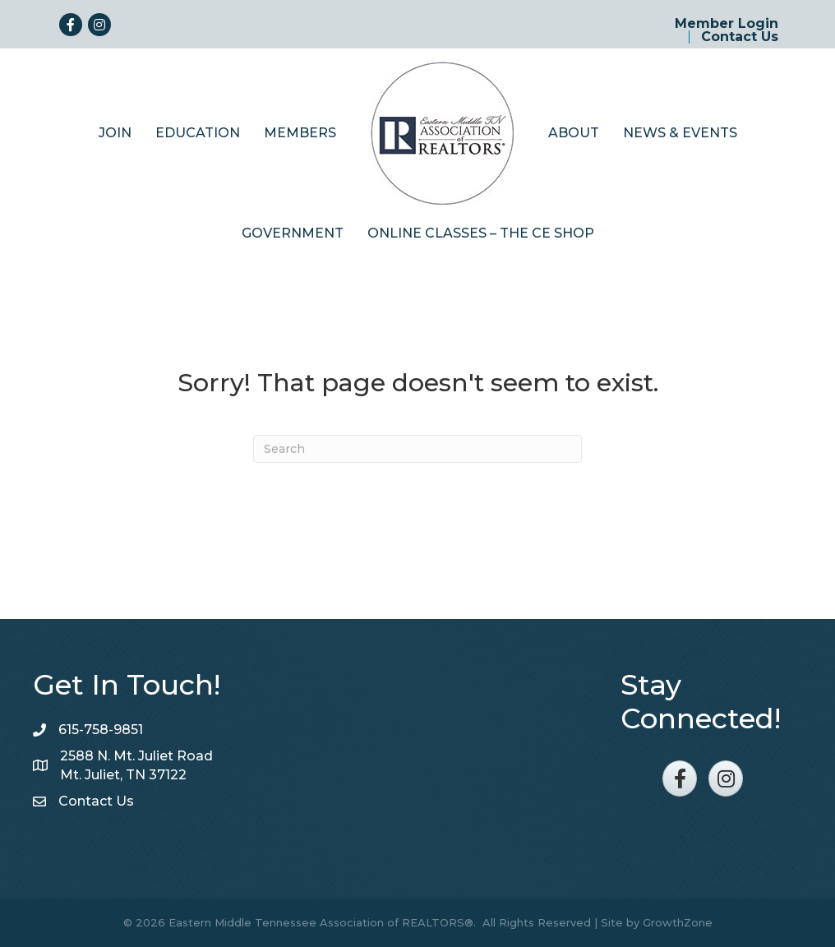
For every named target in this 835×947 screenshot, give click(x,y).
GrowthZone (678, 922)
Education (197, 133)
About (573, 133)
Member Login (726, 23)
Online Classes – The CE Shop (480, 233)
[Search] (417, 449)
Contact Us (739, 37)
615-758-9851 (100, 729)
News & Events (680, 133)
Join (115, 133)
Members (300, 133)
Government (293, 233)
